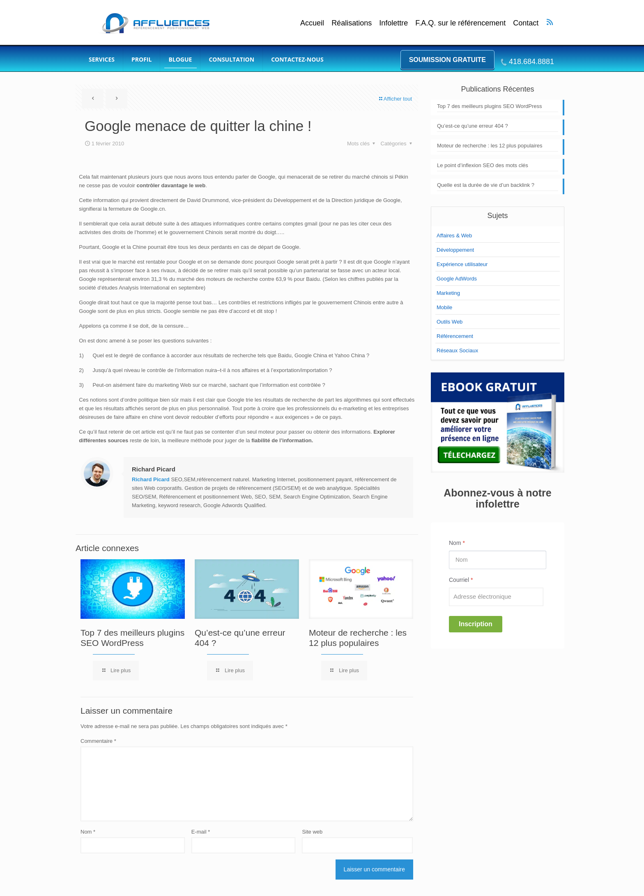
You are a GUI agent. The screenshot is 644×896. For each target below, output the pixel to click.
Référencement (455, 336)
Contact (525, 23)
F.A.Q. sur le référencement (460, 23)
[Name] (497, 560)
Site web (312, 832)
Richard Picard (153, 469)
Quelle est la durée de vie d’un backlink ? (485, 185)
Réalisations (351, 23)
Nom (87, 832)
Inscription (475, 623)
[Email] (496, 597)
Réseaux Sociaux (457, 350)
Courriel (461, 580)
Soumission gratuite (447, 59)
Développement (455, 250)
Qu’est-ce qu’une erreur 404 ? (472, 126)
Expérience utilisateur (462, 264)
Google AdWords (457, 279)
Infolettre (393, 23)
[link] (497, 422)
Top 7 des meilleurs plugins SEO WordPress (489, 106)
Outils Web (449, 322)
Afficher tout (395, 99)
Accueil (312, 23)
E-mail (200, 832)
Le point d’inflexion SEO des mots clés (482, 165)
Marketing (448, 293)
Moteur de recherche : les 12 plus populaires (490, 145)
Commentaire (98, 741)
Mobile (444, 307)
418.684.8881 (531, 61)
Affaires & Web (454, 235)
